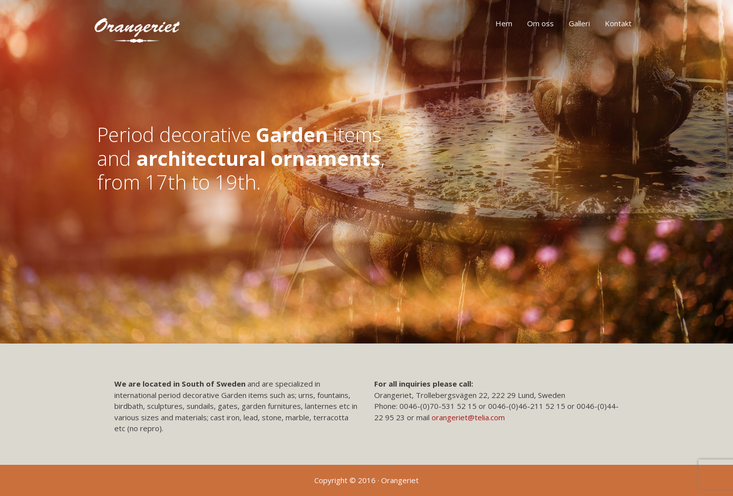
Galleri (579, 23)
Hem (503, 23)
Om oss (540, 23)
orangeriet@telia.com (468, 417)
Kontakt (618, 23)
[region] (366, 172)
